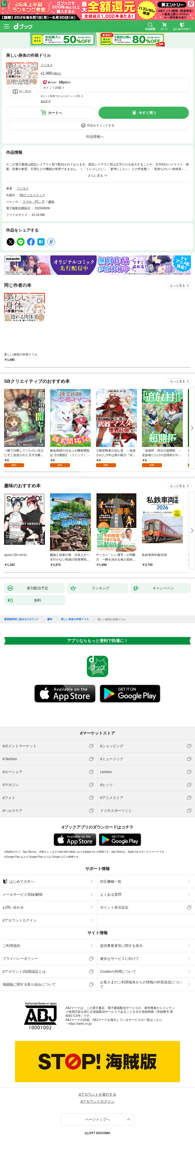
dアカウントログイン (20, 920)
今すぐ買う (147, 113)
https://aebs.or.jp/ (80, 1023)
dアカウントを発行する (97, 1094)
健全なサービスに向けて (119, 959)
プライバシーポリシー (20, 959)
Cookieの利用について (118, 971)
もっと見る (177, 285)
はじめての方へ (18, 881)
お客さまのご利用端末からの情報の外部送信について (141, 984)
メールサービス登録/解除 (23, 894)
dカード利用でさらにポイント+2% (60, 96)
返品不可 (46, 101)
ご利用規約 (11, 946)
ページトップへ (97, 1119)
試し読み (25, 91)
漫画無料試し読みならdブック (21, 619)
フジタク (47, 65)
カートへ (55, 113)
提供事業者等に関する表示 (121, 946)
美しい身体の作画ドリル (75, 619)
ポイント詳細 (52, 87)
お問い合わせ (13, 907)
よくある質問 (110, 894)
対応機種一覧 (110, 881)
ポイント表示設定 (114, 907)
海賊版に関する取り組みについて (29, 984)
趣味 (51, 201)
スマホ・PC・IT (34, 201)
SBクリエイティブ (32, 195)
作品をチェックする (101, 125)
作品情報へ (95, 137)
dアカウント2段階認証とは (24, 971)
